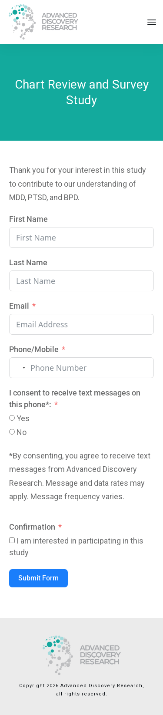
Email (19, 305)
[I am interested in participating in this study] (12, 540)
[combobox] (19, 368)
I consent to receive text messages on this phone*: (74, 398)
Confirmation (32, 526)
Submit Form (38, 578)
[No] (12, 432)
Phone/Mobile (34, 349)
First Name (28, 219)
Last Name (28, 262)
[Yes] (12, 418)
